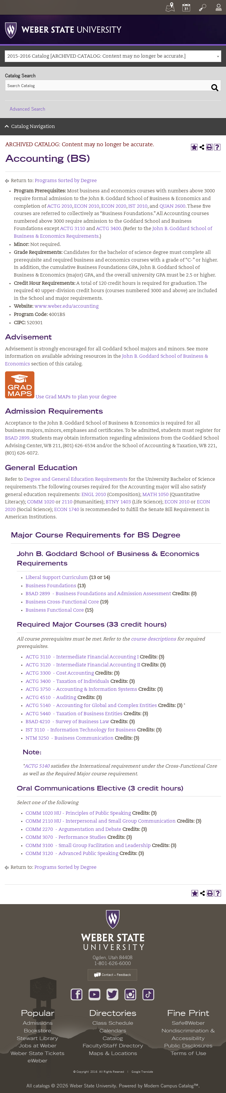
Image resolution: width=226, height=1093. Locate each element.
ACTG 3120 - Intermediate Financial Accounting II (83, 665)
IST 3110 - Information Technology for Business (81, 730)
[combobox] (113, 56)
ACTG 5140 (36, 766)
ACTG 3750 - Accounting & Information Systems (81, 689)
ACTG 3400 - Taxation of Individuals (67, 681)
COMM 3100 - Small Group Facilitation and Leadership (88, 846)
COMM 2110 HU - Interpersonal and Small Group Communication (101, 821)
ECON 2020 (113, 206)
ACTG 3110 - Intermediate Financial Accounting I (82, 657)
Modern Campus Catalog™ (171, 1086)
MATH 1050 (155, 495)
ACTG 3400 (108, 229)
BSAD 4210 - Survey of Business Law (67, 722)
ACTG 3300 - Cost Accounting (60, 673)
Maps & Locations (113, 1053)
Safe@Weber (188, 1023)
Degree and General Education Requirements (75, 479)
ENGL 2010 (94, 495)
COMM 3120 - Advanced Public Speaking (72, 853)
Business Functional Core (55, 610)
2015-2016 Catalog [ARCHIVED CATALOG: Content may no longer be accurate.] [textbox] (96, 56)
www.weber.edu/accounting (66, 306)
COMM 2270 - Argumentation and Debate (73, 829)
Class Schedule (112, 1023)
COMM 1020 (40, 502)
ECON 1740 (66, 510)
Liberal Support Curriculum (57, 577)
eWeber (37, 1061)
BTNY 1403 (118, 502)
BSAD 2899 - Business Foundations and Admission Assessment (98, 594)
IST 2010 (137, 206)
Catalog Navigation (33, 126)
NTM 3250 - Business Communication (70, 738)
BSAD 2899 (17, 438)
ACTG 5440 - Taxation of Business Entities (74, 714)
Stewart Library (37, 1038)
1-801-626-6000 (112, 963)
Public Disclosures (188, 1046)
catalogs (41, 1086)
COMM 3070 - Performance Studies (66, 837)
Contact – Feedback (112, 975)
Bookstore (37, 1031)
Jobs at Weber (37, 1046)
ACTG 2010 (59, 206)
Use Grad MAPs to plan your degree (76, 397)
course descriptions (153, 639)
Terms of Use (188, 1053)
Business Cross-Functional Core (62, 602)
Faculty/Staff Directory (113, 1046)
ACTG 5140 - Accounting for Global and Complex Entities (91, 705)
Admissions (38, 1023)
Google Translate (142, 1071)
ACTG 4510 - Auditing (51, 698)
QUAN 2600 (172, 206)
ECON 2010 (86, 206)
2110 (67, 502)
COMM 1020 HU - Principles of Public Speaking (78, 813)
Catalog (113, 1038)
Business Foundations (51, 586)
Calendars (112, 1031)
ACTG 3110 (72, 229)
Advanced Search (27, 109)
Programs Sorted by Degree (66, 181)
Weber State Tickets (37, 1053)
